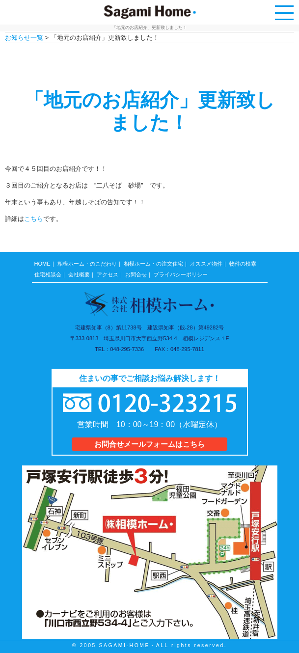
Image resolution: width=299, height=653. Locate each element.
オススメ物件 (206, 264)
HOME (42, 264)
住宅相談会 (47, 274)
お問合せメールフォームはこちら (149, 444)
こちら (33, 218)
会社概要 (79, 274)
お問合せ (136, 274)
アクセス (107, 274)
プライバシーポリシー (181, 274)
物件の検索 (242, 264)
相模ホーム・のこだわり (87, 264)
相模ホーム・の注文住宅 (153, 264)
